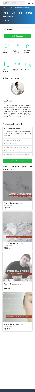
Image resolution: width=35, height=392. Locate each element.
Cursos (10, 7)
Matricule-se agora (17, 36)
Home (4, 7)
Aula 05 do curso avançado (21, 7)
